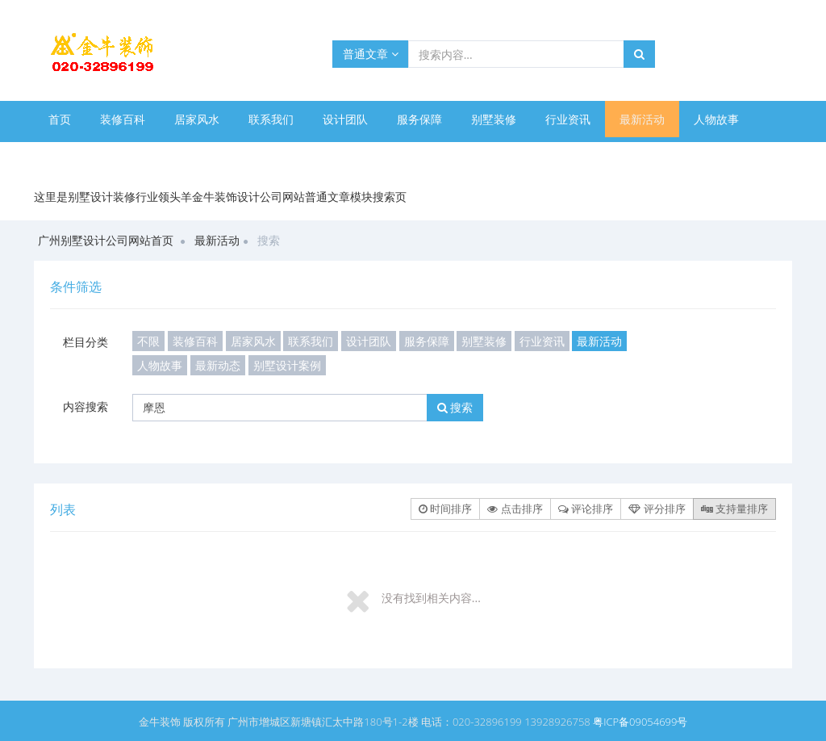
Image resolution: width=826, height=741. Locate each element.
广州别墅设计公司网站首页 (105, 240)
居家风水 (196, 119)
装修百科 (122, 119)
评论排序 (585, 508)
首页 (59, 119)
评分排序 (656, 508)
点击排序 (514, 508)
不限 (148, 341)
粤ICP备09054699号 (640, 721)
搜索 (455, 407)
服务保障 (419, 119)
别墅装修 (493, 119)
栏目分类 (85, 342)
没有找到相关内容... (431, 597)
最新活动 (642, 119)
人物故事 (716, 119)
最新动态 (71, 155)
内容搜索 (85, 406)
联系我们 (271, 119)
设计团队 (345, 119)
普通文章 (370, 53)
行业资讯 (567, 119)
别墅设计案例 (156, 155)
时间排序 (445, 508)
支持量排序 (734, 508)
